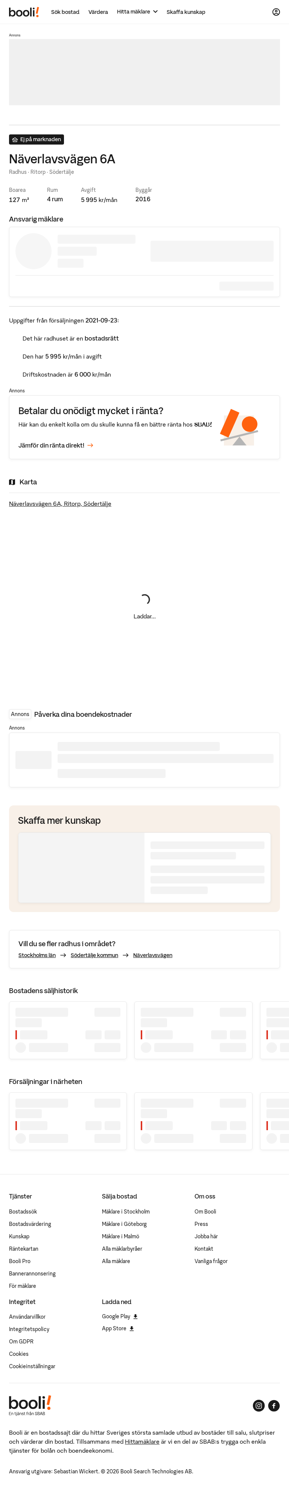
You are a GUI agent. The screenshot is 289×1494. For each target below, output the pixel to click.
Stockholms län (37, 955)
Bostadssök (23, 1211)
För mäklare (22, 1286)
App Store (118, 1328)
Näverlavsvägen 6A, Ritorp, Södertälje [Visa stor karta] (60, 503)
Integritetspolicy (29, 1329)
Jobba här (206, 1236)
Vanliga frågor (211, 1261)
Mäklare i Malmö (120, 1236)
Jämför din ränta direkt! (55, 445)
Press (201, 1224)
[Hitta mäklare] (137, 11)
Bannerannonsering (32, 1273)
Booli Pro (19, 1261)
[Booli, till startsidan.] (24, 12)
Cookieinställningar (32, 1366)
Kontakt (204, 1248)
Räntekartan (23, 1248)
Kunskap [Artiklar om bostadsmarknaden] (19, 1236)
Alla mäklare (116, 1261)
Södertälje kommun (94, 955)
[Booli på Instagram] (259, 1406)
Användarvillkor (27, 1316)
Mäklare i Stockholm (126, 1211)
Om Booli (205, 1211)
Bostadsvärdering (30, 1224)
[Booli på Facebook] (274, 1406)
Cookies (19, 1354)
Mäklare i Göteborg (124, 1224)
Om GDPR (21, 1341)
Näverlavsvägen (152, 955)
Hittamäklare (142, 1441)
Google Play (120, 1316)
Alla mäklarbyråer (122, 1248)
